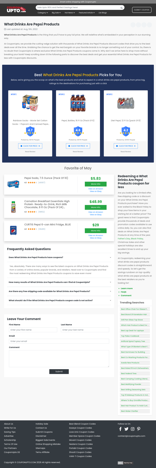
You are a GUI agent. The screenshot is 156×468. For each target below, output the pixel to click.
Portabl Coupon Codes (80, 448)
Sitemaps (40, 448)
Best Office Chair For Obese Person (136, 309)
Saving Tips (9, 431)
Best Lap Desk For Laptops (132, 330)
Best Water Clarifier (129, 411)
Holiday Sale (42, 423)
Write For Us (10, 427)
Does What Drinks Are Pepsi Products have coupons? (36, 257)
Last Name (66, 324)
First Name (14, 324)
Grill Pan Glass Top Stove (132, 320)
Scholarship (10, 440)
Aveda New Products (130, 362)
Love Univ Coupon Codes (81, 431)
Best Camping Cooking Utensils (135, 379)
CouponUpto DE (12, 452)
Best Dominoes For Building (133, 352)
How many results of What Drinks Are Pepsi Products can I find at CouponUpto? (49, 282)
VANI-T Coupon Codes (80, 456)
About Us (8, 423)
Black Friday (137, 238)
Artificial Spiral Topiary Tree (133, 341)
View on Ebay (96, 191)
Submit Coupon (141, 10)
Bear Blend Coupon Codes (82, 423)
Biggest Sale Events (45, 440)
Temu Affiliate (42, 452)
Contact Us (41, 427)
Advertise (9, 436)
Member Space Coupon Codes (84, 436)
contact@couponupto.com (131, 436)
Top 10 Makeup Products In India (135, 395)
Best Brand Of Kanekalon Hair (134, 314)
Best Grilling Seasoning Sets (133, 389)
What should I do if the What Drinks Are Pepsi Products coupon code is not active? (51, 300)
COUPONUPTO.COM (26, 462)
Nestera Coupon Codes (81, 444)
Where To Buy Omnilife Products (135, 400)
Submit (59, 371)
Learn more (127, 288)
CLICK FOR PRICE (30, 146)
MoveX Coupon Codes (80, 440)
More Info (95, 184)
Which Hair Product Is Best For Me (135, 325)
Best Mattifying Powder (131, 384)
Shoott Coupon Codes (80, 452)
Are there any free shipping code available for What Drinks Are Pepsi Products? (49, 291)
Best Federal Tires (128, 373)
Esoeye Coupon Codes (80, 427)
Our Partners (10, 448)
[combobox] (80, 7)
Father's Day (124, 238)
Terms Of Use (10, 444)
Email (12, 335)
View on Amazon (95, 189)
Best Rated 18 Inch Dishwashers (135, 368)
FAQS (123, 292)
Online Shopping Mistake (48, 444)
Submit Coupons (44, 431)
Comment (14, 347)
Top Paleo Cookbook (130, 336)
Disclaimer (41, 436)
